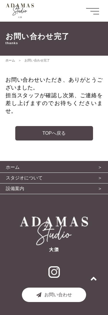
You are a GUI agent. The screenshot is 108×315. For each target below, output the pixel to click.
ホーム (10, 60)
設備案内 (15, 188)
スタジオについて (24, 178)
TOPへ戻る (54, 133)
